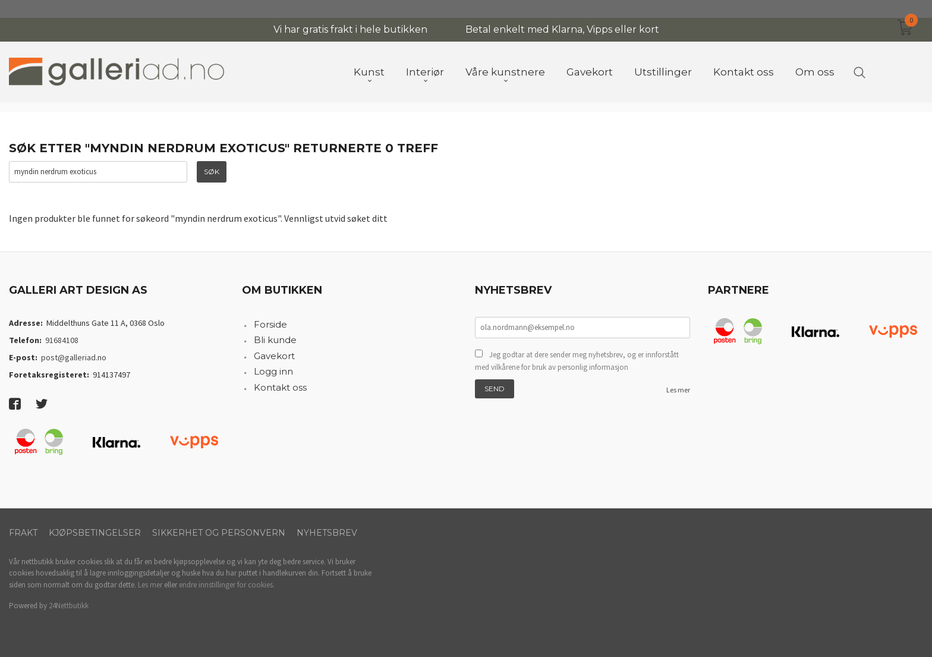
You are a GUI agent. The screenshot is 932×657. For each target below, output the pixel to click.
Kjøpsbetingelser (95, 532)
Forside (270, 324)
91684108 (61, 340)
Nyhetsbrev (327, 532)
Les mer (678, 389)
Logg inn (273, 371)
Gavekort (274, 355)
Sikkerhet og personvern (218, 532)
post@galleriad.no (73, 357)
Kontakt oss (280, 387)
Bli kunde (275, 339)
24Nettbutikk (69, 606)
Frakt (23, 532)
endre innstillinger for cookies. (227, 585)
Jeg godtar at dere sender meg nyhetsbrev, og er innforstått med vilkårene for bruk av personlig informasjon (577, 361)
